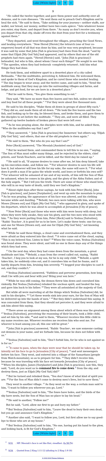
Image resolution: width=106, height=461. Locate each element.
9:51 (10, 443)
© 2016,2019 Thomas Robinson (53, 458)
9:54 (10, 450)
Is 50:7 (67, 443)
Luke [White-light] (44, 2)
